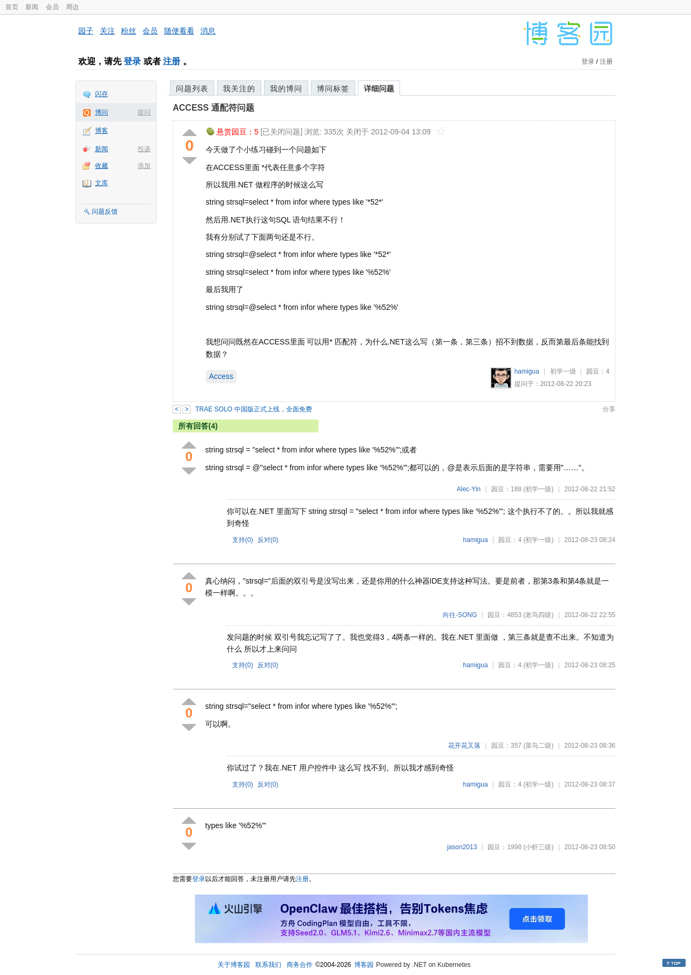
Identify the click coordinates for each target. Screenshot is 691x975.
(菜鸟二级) (538, 745)
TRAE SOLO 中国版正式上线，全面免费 (253, 409)
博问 (101, 112)
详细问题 (379, 88)
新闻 (31, 7)
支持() (242, 540)
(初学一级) (538, 489)
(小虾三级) (538, 847)
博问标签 (333, 88)
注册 (171, 61)
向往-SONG (460, 615)
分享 (608, 409)
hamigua (526, 371)
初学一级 (563, 371)
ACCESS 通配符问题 (213, 107)
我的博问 (286, 88)
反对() (268, 540)
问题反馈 (105, 211)
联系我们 (268, 965)
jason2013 (462, 847)
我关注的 (239, 88)
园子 (85, 30)
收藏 (101, 166)
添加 (144, 166)
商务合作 (300, 965)
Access (221, 376)
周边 (72, 7)
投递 (144, 149)
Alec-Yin (468, 489)
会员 (52, 7)
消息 (207, 30)
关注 (107, 30)
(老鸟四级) (538, 615)
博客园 (364, 965)
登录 (132, 61)
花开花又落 (464, 745)
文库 (101, 183)
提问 (144, 112)
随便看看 (179, 30)
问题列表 (192, 88)
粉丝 (128, 30)
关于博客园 (234, 965)
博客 (101, 130)
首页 (11, 7)
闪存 (101, 94)
